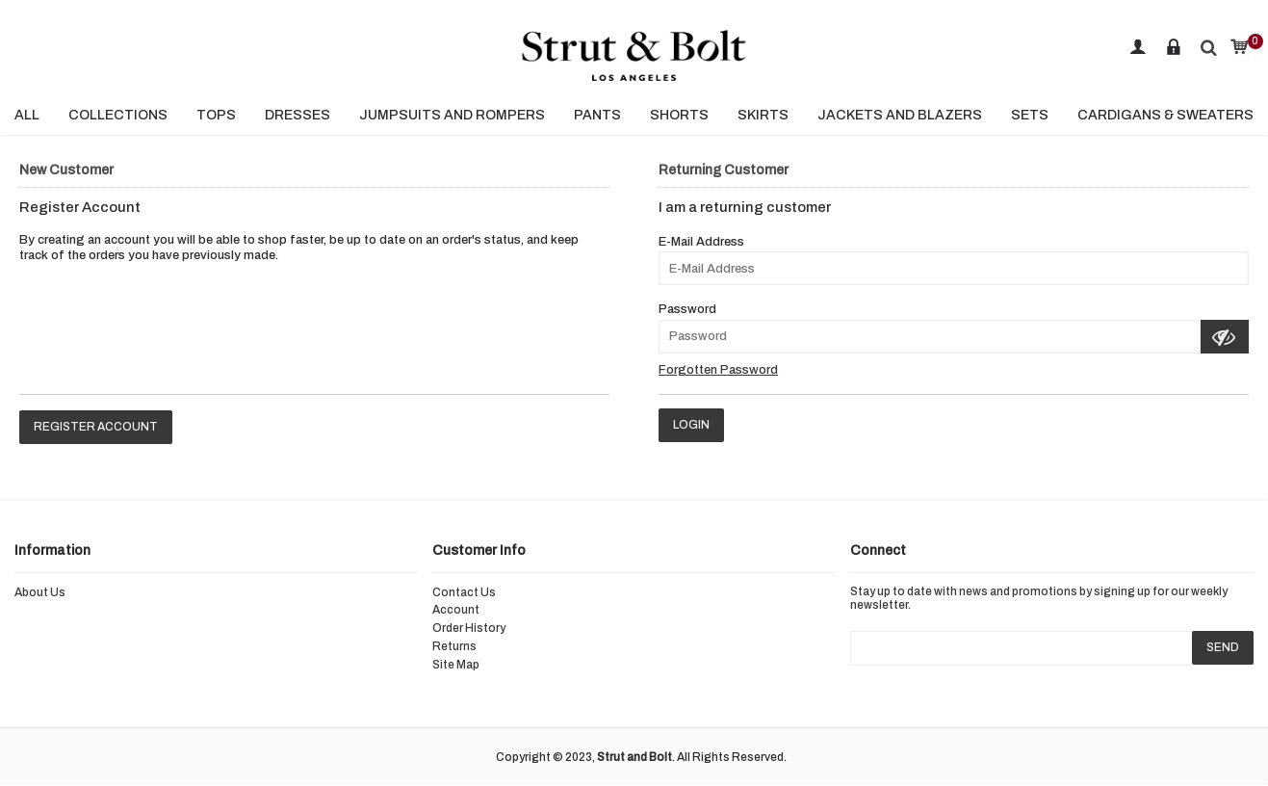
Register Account (96, 426)
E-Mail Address (701, 242)
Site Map (455, 664)
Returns (454, 646)
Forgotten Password (718, 370)
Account (455, 609)
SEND (1222, 647)
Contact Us (464, 592)
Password (687, 309)
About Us (39, 592)
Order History (468, 628)
